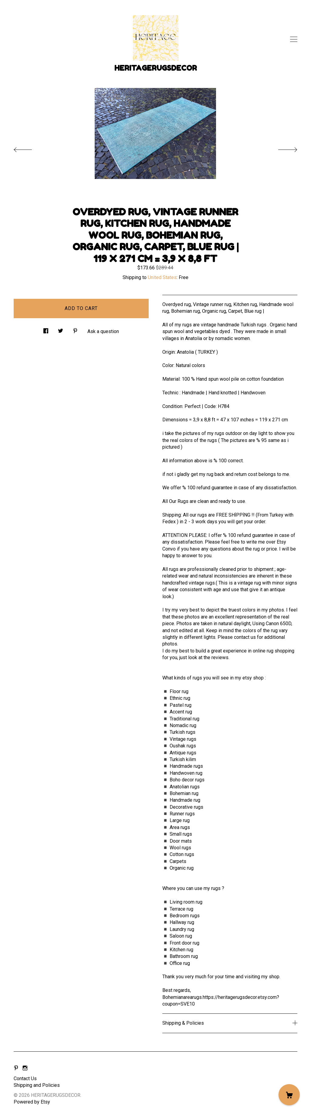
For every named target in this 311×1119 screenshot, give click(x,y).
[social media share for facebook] (45, 329)
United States (162, 277)
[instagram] (25, 1068)
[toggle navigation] (293, 39)
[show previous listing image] (29, 148)
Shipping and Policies (37, 1085)
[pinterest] (16, 1068)
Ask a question (103, 331)
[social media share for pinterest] (75, 329)
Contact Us (25, 1078)
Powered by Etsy (32, 1102)
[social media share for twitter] (60, 329)
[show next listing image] (282, 148)
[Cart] (289, 1094)
